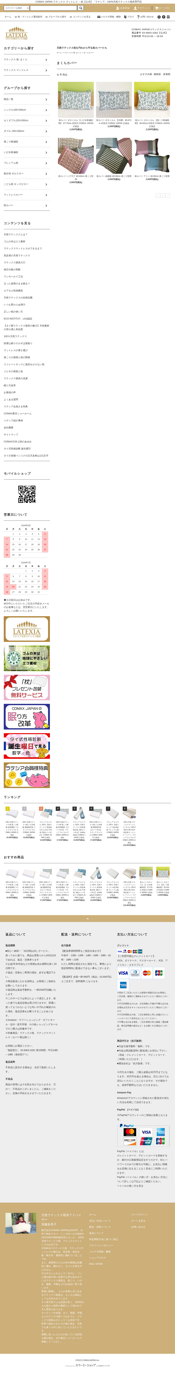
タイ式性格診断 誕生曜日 (17, 448)
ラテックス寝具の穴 (14, 262)
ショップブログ (97, 1257)
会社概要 (8, 427)
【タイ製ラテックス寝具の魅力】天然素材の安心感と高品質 (26, 327)
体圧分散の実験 (12, 269)
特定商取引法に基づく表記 (103, 1239)
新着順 (166, 74)
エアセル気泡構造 (13, 290)
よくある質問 (11, 399)
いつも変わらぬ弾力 (14, 304)
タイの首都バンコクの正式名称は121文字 (26, 455)
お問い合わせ (145, 16)
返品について (96, 1233)
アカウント (141, 8)
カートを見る (138, 1220)
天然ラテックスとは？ (16, 234)
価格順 (157, 74)
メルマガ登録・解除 (109, 16)
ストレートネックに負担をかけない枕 (24, 364)
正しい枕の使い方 (13, 311)
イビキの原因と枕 (13, 371)
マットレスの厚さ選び (16, 350)
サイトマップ (11, 434)
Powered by (87, 1366)
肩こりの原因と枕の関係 (17, 357)
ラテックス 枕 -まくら (72, 53)
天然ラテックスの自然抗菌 (18, 297)
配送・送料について (100, 1227)
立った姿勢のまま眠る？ (17, 283)
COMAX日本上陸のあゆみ (18, 441)
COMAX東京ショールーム (18, 413)
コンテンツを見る (80, 16)
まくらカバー (89, 53)
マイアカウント (139, 1214)
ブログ (128, 16)
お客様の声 (10, 392)
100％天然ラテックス (15, 336)
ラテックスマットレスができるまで (23, 248)
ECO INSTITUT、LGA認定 (18, 318)
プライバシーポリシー (101, 1245)
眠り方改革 (10, 385)
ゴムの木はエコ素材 (14, 241)
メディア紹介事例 (13, 420)
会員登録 (123, 8)
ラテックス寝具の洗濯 (16, 378)
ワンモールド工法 (13, 276)
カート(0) (162, 8)
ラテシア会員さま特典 (16, 406)
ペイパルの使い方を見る (130, 1185)
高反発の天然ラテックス (17, 255)
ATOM (99, 1264)
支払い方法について (100, 1220)
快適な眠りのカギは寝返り (18, 343)
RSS (91, 1264)
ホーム (8, 16)
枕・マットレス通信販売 (28, 16)
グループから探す (55, 16)
